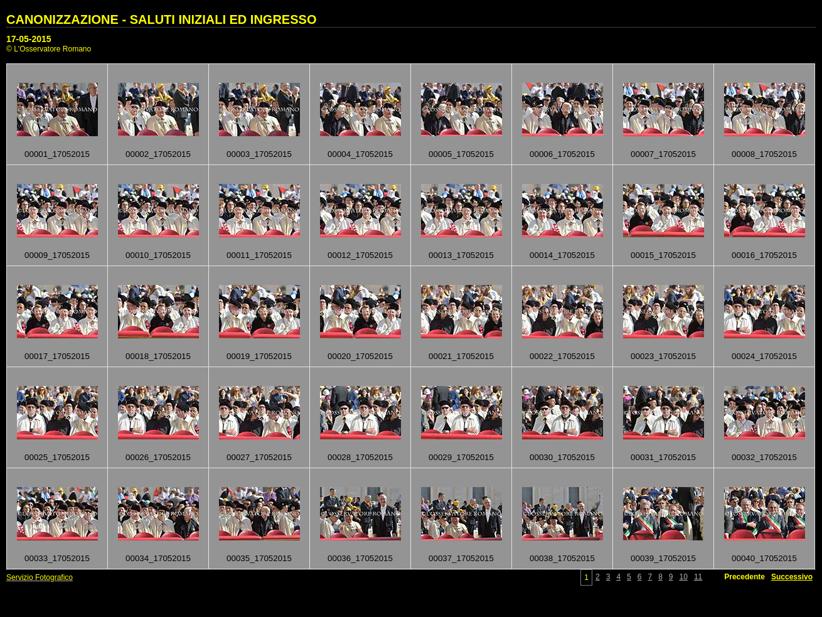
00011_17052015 (259, 255)
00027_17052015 (259, 457)
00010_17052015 (158, 255)
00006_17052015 (562, 154)
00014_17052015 (562, 255)
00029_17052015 (461, 457)
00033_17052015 (57, 558)
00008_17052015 (764, 154)
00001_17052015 (57, 154)
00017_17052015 (57, 356)
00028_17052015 (360, 457)
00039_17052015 (663, 558)
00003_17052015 (259, 154)
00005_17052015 (461, 154)
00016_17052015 (764, 255)
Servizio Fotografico (39, 577)
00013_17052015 (461, 255)
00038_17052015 (562, 558)
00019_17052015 (259, 356)
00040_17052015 (764, 558)
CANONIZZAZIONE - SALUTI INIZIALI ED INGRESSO (161, 19)
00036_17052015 (360, 558)
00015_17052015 (663, 255)
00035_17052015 (259, 558)
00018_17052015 (158, 356)
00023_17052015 (663, 356)
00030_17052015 (562, 457)
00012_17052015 (360, 255)
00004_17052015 (360, 154)
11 (698, 576)
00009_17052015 (57, 255)
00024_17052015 (764, 356)
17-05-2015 (28, 39)
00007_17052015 (663, 154)
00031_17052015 (663, 457)
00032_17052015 (764, 457)
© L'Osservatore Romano (48, 49)
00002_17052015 (158, 154)
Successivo (792, 576)
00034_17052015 (158, 558)
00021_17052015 (461, 356)
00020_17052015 (360, 356)
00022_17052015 (562, 356)
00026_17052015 (158, 457)
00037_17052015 (461, 558)
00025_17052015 (57, 457)
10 (684, 576)
